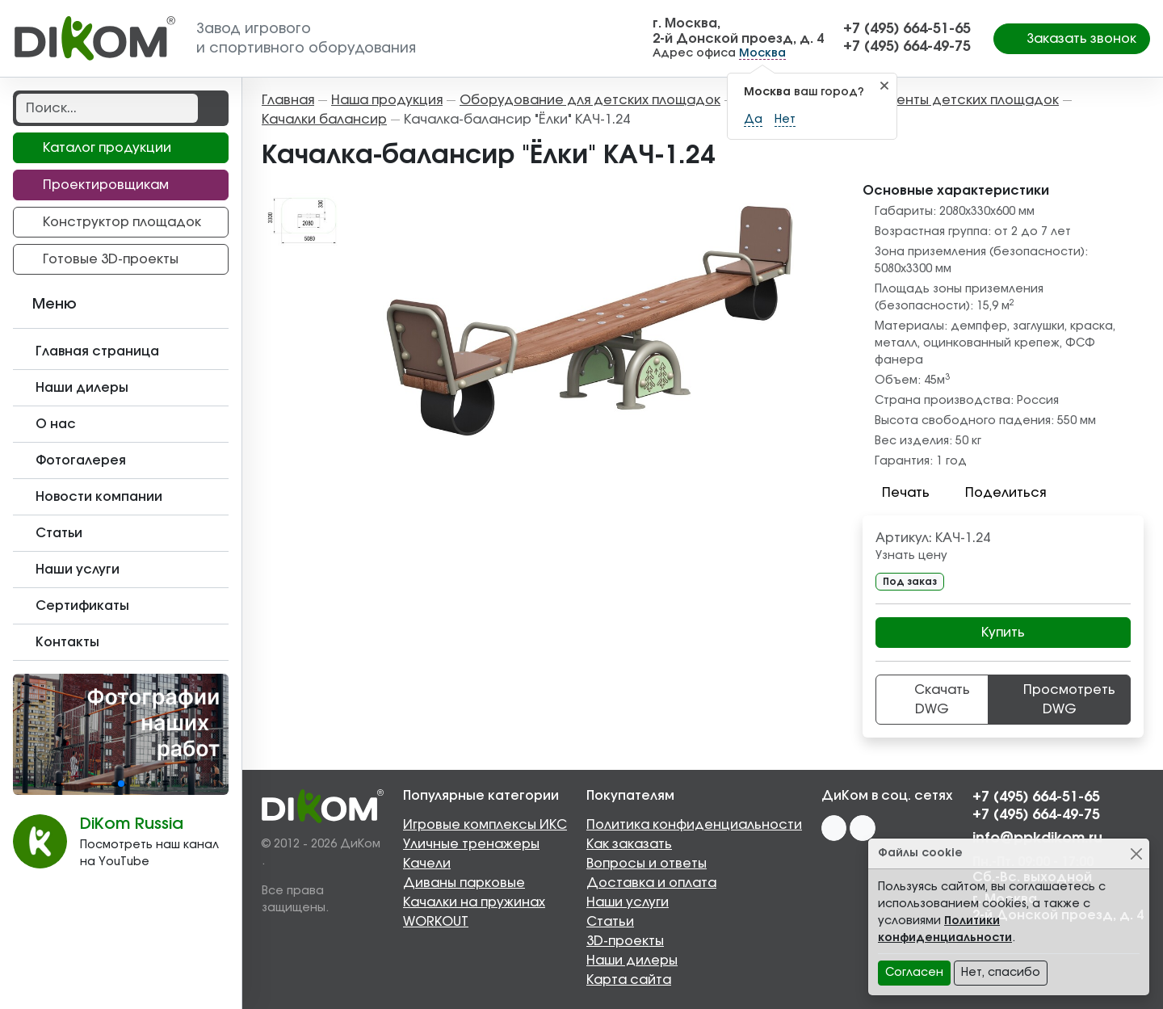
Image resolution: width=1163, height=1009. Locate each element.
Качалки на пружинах (474, 902)
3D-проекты (625, 941)
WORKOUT (435, 921)
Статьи (610, 921)
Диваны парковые (464, 883)
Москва (762, 53)
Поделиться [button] (996, 492)
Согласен (914, 972)
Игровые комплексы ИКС (485, 824)
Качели (427, 863)
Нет (785, 119)
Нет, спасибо (1000, 972)
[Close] (1135, 853)
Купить (1003, 632)
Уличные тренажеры (471, 844)
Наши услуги (627, 902)
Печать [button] (896, 492)
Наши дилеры (632, 960)
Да (753, 119)
